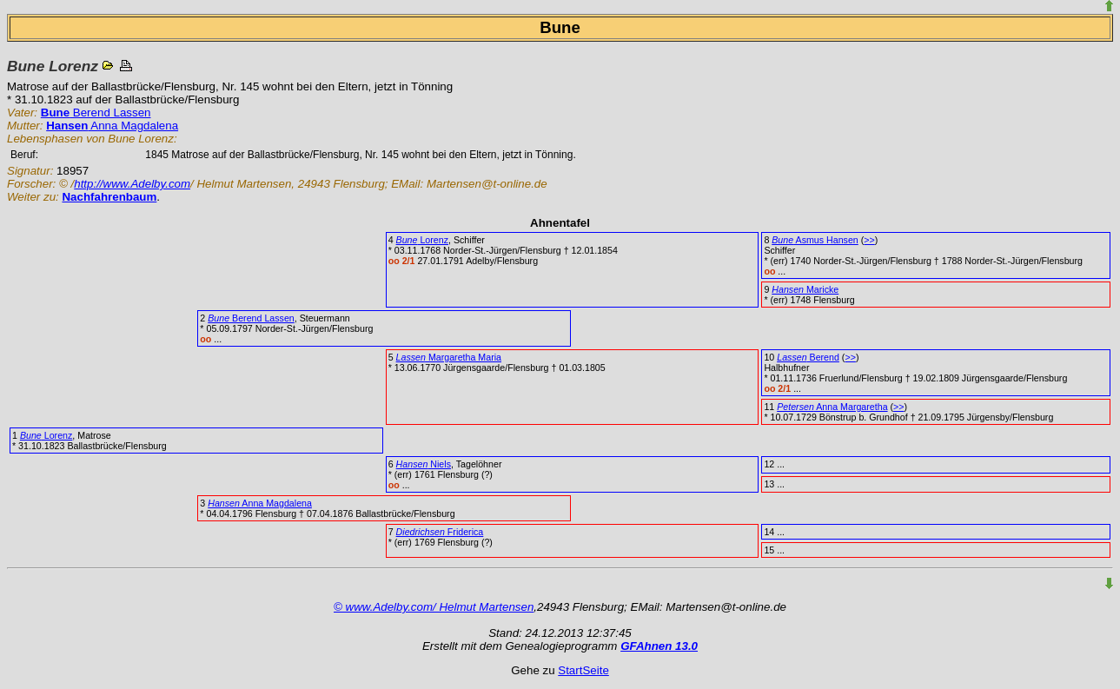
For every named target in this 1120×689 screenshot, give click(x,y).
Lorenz (422, 240)
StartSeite (583, 670)
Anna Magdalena (112, 125)
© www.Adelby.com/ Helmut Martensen (433, 606)
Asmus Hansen (815, 240)
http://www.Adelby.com (132, 183)
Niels (423, 464)
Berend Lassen (96, 112)
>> (869, 240)
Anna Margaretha (832, 406)
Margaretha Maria (448, 357)
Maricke (805, 289)
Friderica (440, 532)
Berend (808, 357)
